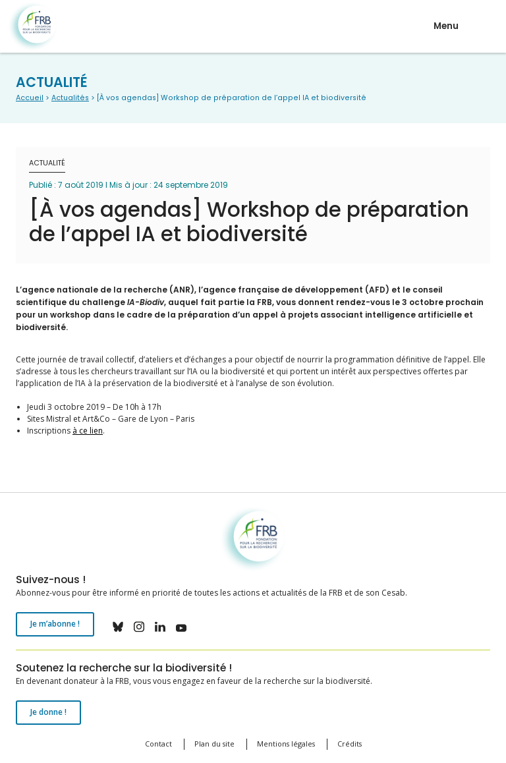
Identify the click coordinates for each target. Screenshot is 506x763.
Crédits (349, 744)
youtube (181, 627)
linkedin (160, 627)
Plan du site (214, 744)
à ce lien (87, 430)
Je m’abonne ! (55, 623)
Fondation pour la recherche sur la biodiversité (32, 26)
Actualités (70, 98)
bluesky (118, 627)
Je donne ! (48, 712)
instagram (139, 627)
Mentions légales (286, 744)
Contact (158, 744)
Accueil (29, 98)
